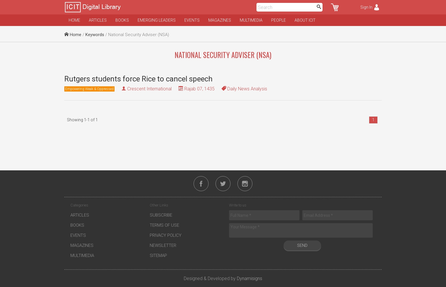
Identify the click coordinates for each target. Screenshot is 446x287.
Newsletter (163, 245)
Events (192, 20)
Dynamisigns (249, 278)
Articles (98, 20)
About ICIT (305, 20)
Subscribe (161, 215)
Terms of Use (164, 225)
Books (122, 20)
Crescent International (149, 89)
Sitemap (158, 255)
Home (74, 20)
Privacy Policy (165, 235)
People (278, 20)
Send (302, 245)
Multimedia (251, 20)
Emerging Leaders (157, 20)
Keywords (94, 34)
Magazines (219, 20)
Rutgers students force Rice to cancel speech (138, 78)
